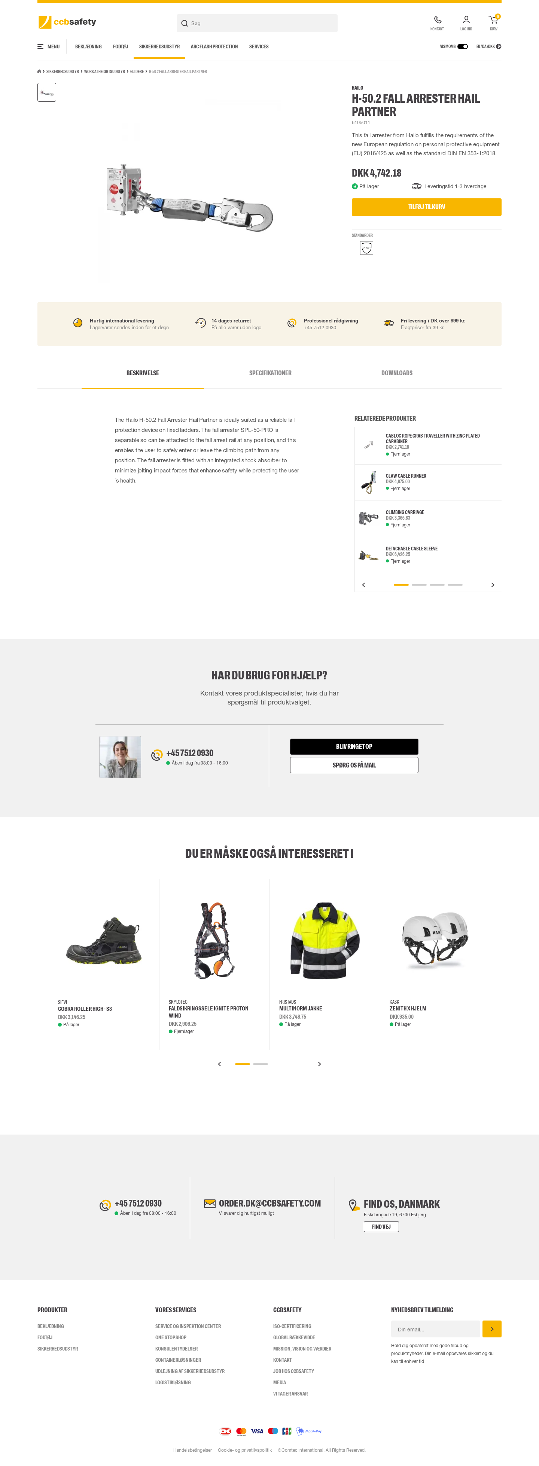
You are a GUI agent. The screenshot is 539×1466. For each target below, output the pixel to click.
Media (279, 1383)
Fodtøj (120, 46)
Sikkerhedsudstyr (159, 46)
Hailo (357, 88)
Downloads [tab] (367, 373)
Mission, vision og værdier (302, 1349)
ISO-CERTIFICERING (292, 1327)
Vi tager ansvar (290, 1394)
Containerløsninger (178, 1361)
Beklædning (88, 46)
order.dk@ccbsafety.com (269, 1205)
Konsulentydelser (176, 1349)
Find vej (388, 1227)
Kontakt (282, 1361)
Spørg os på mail (354, 765)
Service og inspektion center (188, 1327)
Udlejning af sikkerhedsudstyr (190, 1372)
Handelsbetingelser (192, 1451)
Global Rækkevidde (294, 1338)
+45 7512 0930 (194, 754)
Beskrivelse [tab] (173, 373)
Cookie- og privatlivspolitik (245, 1451)
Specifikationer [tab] (270, 373)
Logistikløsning (173, 1383)
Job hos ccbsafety (293, 1372)
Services (259, 46)
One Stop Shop (170, 1338)
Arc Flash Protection (214, 46)
